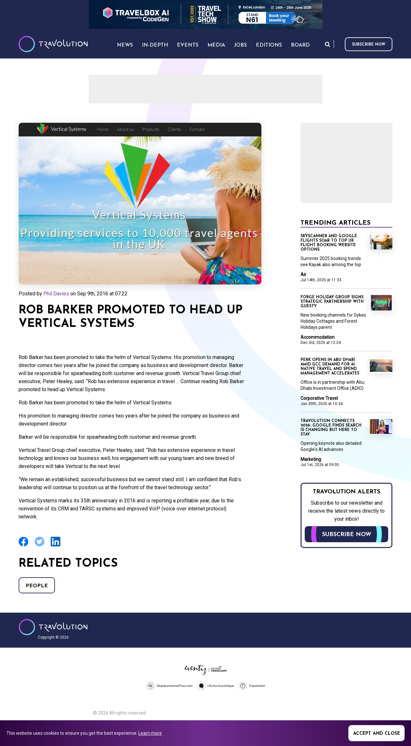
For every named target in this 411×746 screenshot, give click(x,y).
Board (300, 45)
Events (187, 45)
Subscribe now (368, 45)
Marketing (311, 459)
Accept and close (376, 733)
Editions (269, 45)
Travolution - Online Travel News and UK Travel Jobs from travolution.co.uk (53, 627)
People (37, 586)
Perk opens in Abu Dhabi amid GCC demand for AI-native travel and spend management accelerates (330, 366)
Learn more (150, 733)
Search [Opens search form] (327, 44)
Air (303, 274)
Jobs (240, 45)
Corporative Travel (319, 398)
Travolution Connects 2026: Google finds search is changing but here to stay (331, 427)
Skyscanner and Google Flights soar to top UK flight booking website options (329, 243)
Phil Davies (56, 294)
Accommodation (318, 337)
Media (216, 45)
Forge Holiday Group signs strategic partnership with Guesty (332, 301)
